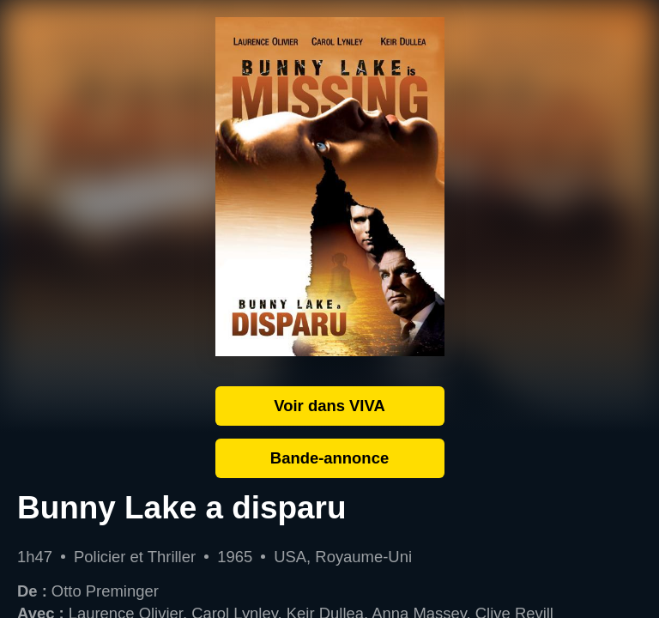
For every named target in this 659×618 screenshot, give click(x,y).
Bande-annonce (329, 458)
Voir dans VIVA (329, 406)
